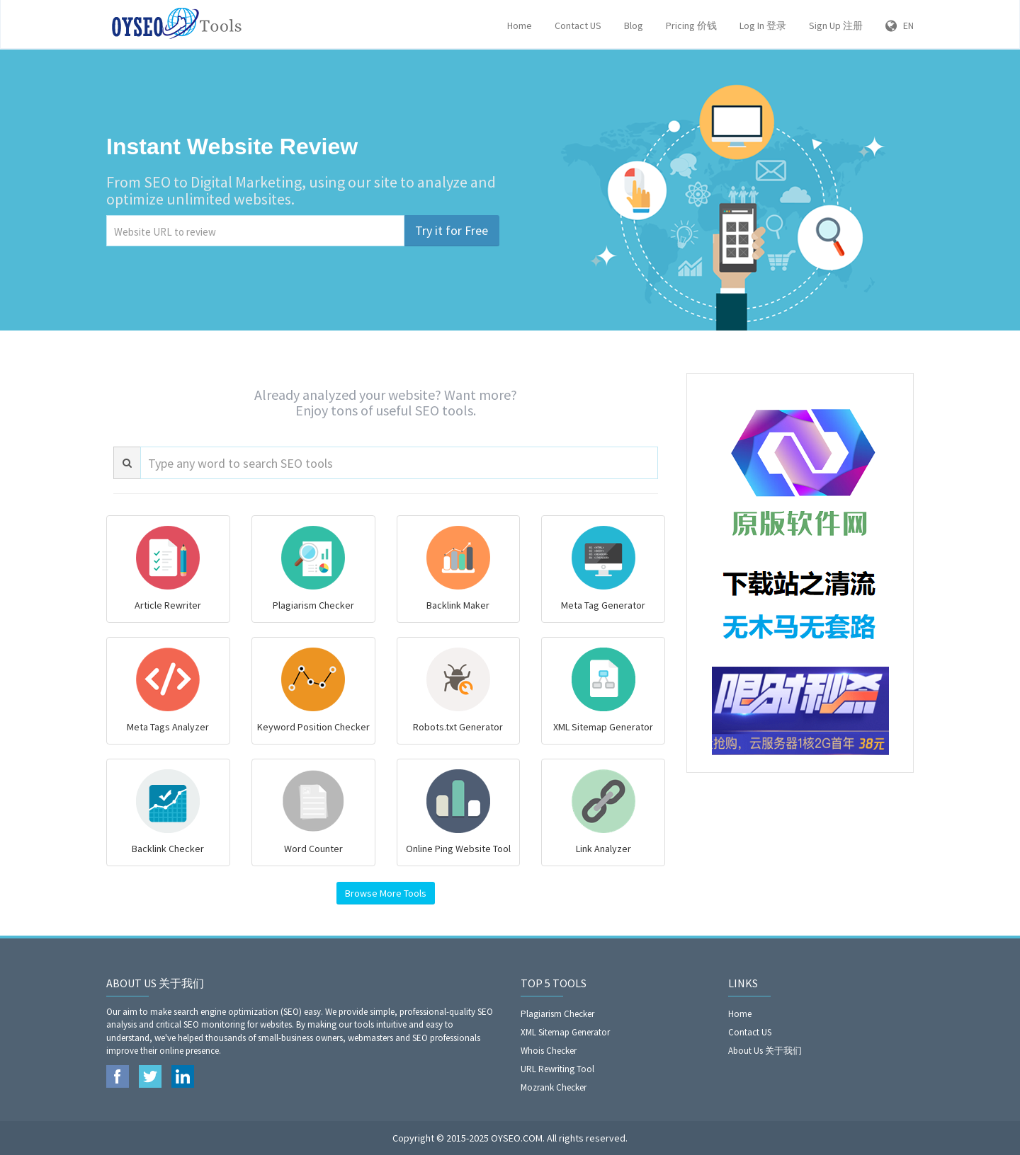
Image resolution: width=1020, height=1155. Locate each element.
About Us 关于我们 (765, 1051)
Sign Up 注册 (836, 25)
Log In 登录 (763, 25)
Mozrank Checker (553, 1087)
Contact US (578, 25)
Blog (633, 25)
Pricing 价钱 (691, 25)
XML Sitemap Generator (565, 1032)
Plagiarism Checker (557, 1014)
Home (519, 25)
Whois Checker (549, 1051)
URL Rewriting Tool (557, 1069)
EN (899, 25)
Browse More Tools (385, 893)
